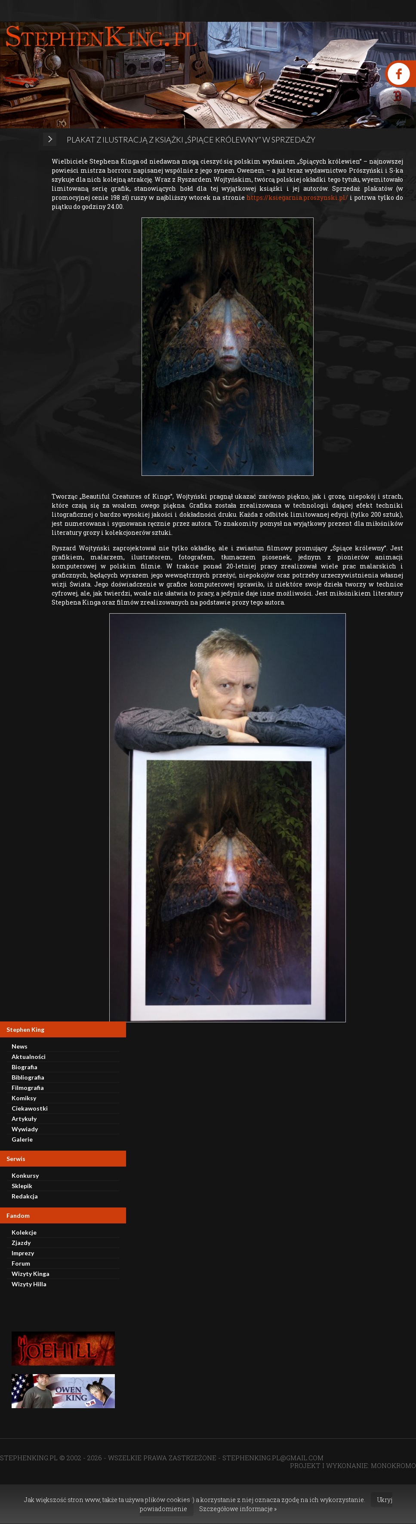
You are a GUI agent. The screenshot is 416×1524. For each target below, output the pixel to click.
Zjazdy (21, 1242)
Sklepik (22, 1185)
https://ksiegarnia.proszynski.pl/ (297, 197)
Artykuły (24, 1118)
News (20, 1046)
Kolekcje (24, 1232)
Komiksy (24, 1098)
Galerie (22, 1139)
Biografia (24, 1067)
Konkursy (25, 1175)
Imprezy (23, 1253)
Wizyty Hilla (29, 1284)
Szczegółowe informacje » (238, 1509)
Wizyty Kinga (30, 1273)
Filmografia (28, 1087)
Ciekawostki (30, 1108)
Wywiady (25, 1129)
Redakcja (25, 1196)
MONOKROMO (393, 1465)
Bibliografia (28, 1077)
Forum (21, 1263)
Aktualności (29, 1056)
